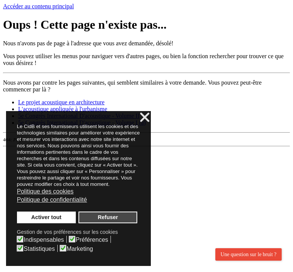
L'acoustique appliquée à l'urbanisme (62, 109)
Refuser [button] (108, 217)
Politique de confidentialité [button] (52, 199)
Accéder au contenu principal (38, 6)
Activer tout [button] (46, 217)
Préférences (92, 240)
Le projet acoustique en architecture (61, 102)
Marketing (80, 249)
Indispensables (44, 240)
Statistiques (39, 249)
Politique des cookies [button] (45, 191)
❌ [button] (145, 117)
